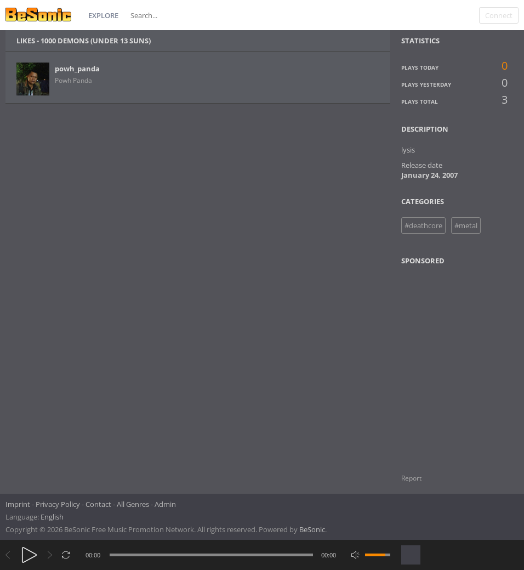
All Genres (133, 504)
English (52, 517)
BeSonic (312, 529)
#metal (465, 225)
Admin (165, 504)
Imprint (17, 504)
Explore (103, 15)
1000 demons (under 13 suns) (96, 41)
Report (411, 478)
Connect (498, 15)
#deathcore (423, 225)
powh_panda (77, 69)
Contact (98, 504)
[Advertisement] (454, 362)
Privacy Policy (58, 504)
